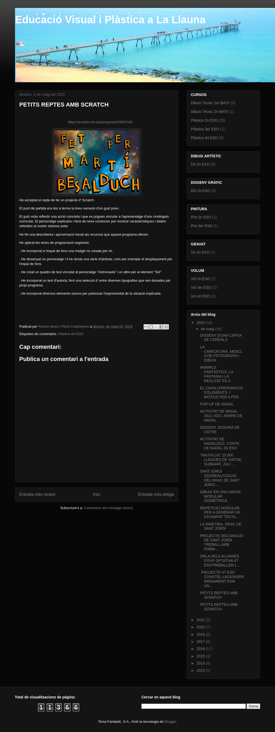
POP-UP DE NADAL (217, 404)
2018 (201, 634)
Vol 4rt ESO (200, 296)
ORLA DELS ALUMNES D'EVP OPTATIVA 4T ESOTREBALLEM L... (220, 560)
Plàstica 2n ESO (204, 120)
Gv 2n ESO (200, 252)
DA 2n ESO (200, 164)
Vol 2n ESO (200, 279)
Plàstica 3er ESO (205, 129)
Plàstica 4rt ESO (70, 334)
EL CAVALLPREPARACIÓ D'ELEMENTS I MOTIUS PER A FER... (221, 392)
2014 (201, 663)
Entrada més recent (37, 494)
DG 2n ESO (200, 191)
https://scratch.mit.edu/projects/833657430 (100, 122)
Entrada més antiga (156, 494)
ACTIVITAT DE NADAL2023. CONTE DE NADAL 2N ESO (220, 443)
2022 (201, 620)
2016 (201, 649)
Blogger (170, 722)
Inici (97, 494)
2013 (201, 670)
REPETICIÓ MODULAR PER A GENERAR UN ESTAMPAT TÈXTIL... (220, 512)
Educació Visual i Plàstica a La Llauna (110, 19)
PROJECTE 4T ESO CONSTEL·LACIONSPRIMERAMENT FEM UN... (222, 579)
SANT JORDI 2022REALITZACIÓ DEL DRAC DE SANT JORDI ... (220, 478)
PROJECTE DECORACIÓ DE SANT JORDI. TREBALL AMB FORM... (221, 542)
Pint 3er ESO (201, 226)
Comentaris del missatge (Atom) (108, 508)
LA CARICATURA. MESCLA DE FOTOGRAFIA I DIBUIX (221, 353)
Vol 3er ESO (201, 287)
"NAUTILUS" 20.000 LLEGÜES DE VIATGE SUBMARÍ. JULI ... (220, 459)
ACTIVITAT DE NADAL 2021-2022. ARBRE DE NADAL (221, 415)
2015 (201, 656)
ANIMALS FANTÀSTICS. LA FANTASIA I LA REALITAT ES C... (217, 374)
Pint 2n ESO (201, 217)
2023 (201, 323)
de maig (208, 329)
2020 (201, 627)
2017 (201, 641)
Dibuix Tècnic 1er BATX (210, 103)
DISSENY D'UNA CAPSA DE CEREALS (220, 337)
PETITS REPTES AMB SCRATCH (219, 595)
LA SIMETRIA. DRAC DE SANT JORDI (220, 526)
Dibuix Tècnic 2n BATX (210, 111)
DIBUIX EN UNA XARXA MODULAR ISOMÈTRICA (220, 496)
